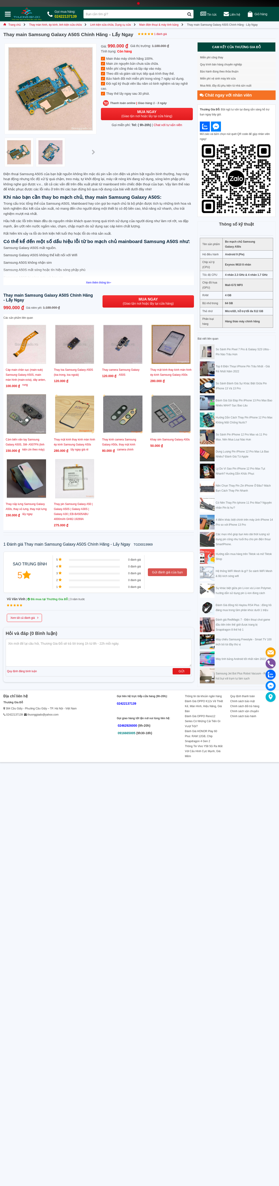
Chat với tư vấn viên (168, 125)
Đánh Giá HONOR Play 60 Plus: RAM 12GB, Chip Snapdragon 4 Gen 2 (201, 736)
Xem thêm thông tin (98, 282)
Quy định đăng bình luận (22, 671)
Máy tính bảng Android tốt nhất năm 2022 (241, 659)
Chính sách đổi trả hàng (244, 706)
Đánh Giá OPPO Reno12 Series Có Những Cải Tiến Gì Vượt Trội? (202, 721)
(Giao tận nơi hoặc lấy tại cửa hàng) (146, 114)
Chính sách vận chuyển (244, 711)
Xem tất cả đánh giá (24, 617)
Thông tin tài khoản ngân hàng (203, 696)
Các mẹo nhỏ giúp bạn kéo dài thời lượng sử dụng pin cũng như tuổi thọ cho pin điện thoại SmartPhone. (243, 539)
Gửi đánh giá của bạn (167, 572)
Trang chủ (12, 24)
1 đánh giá (160, 34)
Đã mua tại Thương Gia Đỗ (47, 599)
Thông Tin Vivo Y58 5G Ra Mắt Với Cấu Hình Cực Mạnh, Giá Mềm (204, 751)
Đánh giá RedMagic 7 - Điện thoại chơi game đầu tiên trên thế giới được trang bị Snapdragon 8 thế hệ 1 (243, 624)
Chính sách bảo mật (242, 701)
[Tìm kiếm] (189, 14)
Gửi (181, 671)
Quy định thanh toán (242, 696)
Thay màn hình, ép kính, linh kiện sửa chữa (55, 24)
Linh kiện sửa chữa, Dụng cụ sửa (110, 24)
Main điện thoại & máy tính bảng (159, 24)
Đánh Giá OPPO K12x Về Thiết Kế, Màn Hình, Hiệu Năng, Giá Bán (204, 706)
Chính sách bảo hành (243, 716)
